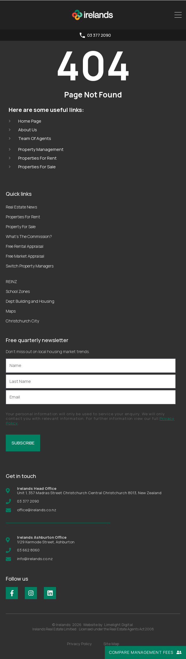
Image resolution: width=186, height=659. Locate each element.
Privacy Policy (79, 643)
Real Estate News (21, 207)
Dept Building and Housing (30, 301)
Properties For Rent (23, 216)
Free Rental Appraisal (24, 246)
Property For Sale (21, 226)
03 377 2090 (99, 35)
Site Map (111, 643)
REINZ (11, 281)
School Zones (18, 291)
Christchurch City (22, 321)
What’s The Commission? (29, 236)
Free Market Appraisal (25, 256)
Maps (11, 311)
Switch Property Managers (29, 266)
